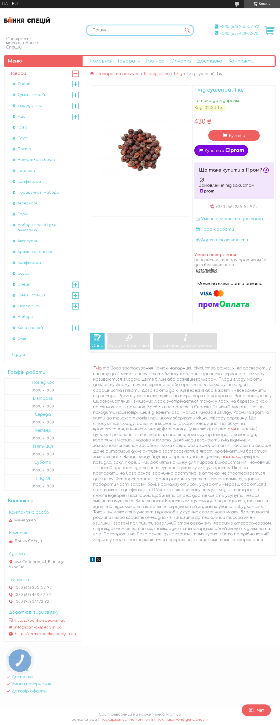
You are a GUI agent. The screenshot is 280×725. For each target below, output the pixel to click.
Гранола (26, 171)
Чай (21, 117)
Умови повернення (31, 684)
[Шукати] (187, 30)
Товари (126, 61)
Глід (178, 74)
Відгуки (18, 354)
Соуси (23, 138)
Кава (22, 127)
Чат (256, 710)
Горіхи (23, 214)
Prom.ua (173, 714)
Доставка (209, 61)
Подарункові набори (38, 192)
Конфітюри (29, 182)
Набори (25, 317)
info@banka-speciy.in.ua (38, 627)
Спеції (23, 84)
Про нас (153, 61)
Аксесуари (28, 203)
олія (232, 429)
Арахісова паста (34, 252)
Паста (24, 149)
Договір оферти (29, 691)
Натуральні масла (36, 160)
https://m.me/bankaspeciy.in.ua (45, 634)
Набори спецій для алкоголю (36, 227)
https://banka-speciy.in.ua (40, 620)
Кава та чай (30, 328)
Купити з (224, 150)
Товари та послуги (118, 74)
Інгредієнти (157, 74)
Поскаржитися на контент (127, 720)
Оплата (180, 61)
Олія (21, 339)
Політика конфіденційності (183, 720)
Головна (100, 61)
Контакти (241, 61)
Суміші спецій (31, 95)
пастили (230, 457)
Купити (237, 136)
